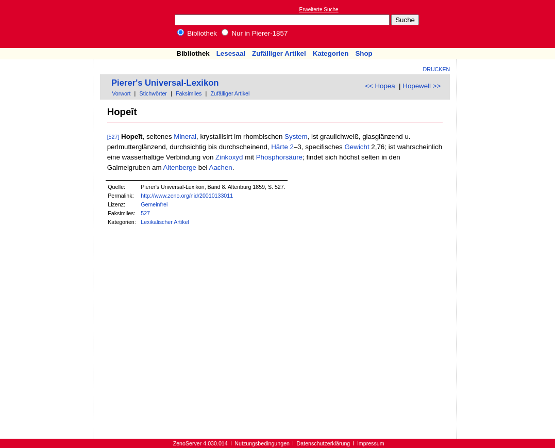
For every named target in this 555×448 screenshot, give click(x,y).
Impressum (370, 443)
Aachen (220, 167)
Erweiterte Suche (319, 9)
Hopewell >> (421, 86)
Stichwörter (153, 93)
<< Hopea (380, 86)
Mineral (185, 136)
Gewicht (356, 147)
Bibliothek (197, 33)
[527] (113, 137)
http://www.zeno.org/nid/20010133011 (187, 196)
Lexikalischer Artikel (165, 222)
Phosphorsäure (279, 157)
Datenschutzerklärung (323, 443)
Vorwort (121, 93)
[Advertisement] (507, 24)
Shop (363, 53)
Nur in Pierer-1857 (255, 33)
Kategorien (331, 53)
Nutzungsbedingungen (262, 443)
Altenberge (179, 167)
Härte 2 (282, 147)
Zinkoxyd (229, 157)
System (295, 136)
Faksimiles (188, 93)
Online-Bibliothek (49, 24)
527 (145, 213)
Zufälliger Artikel (279, 53)
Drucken (436, 69)
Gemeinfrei (154, 204)
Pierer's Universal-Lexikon (165, 83)
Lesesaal (230, 53)
